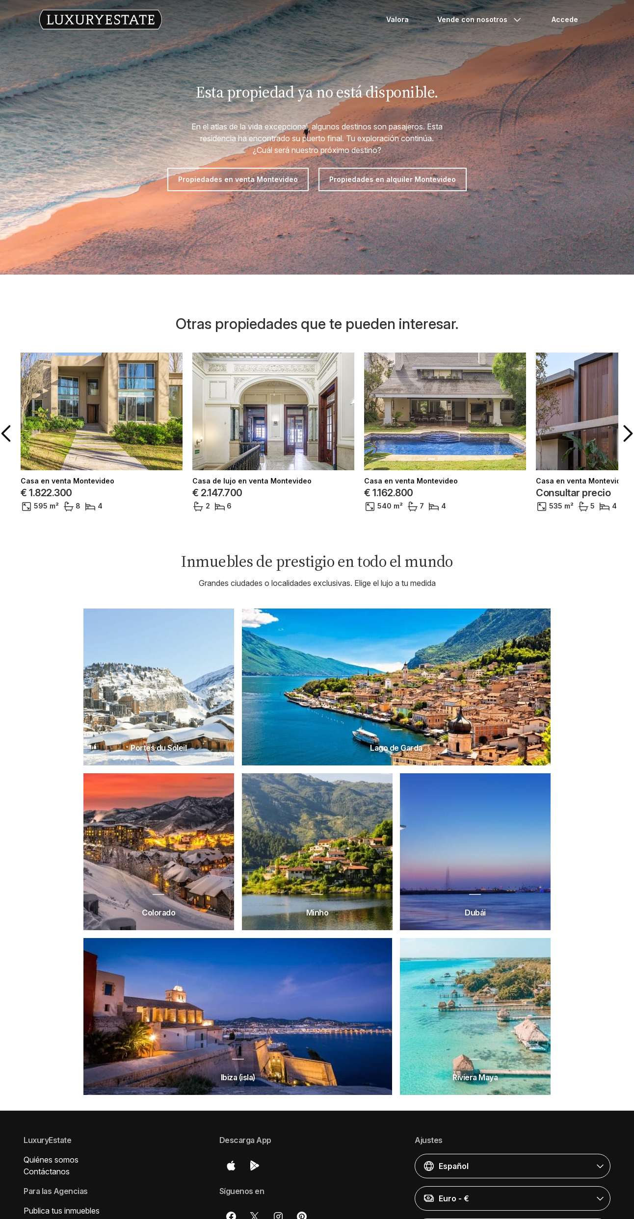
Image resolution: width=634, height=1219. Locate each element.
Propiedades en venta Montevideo (238, 179)
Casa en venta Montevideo (67, 481)
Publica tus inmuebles (62, 1211)
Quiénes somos (51, 1160)
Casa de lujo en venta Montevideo (252, 481)
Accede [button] (565, 19)
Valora (397, 19)
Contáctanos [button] (47, 1171)
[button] (8, 433)
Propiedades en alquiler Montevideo (392, 179)
